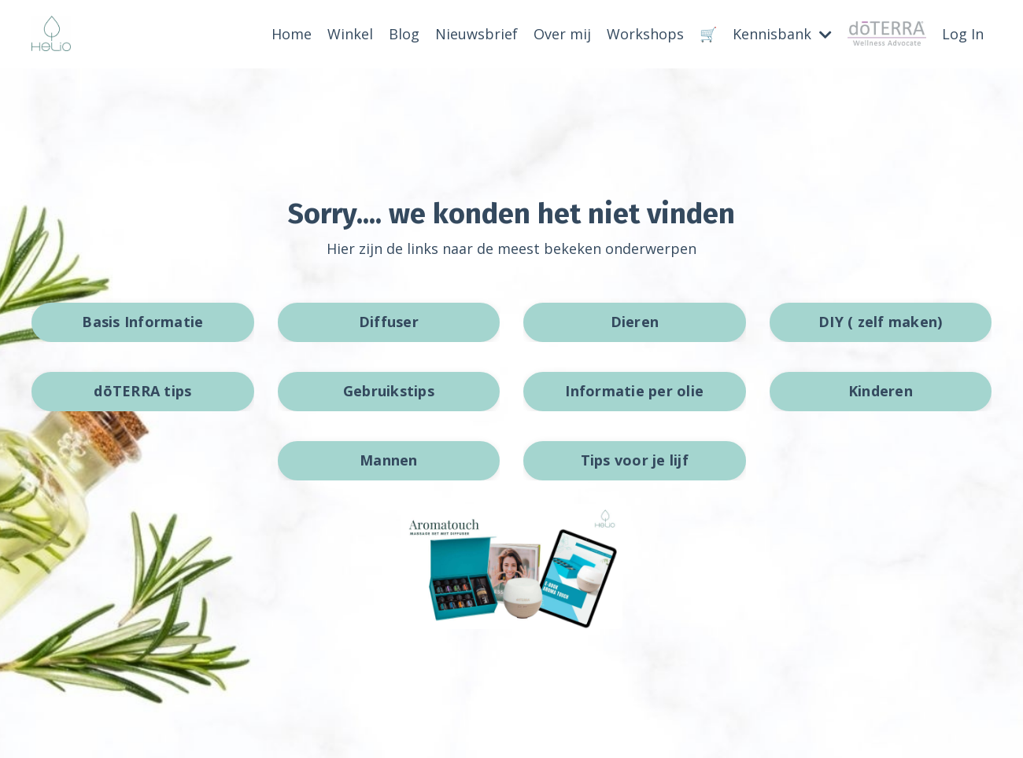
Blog (404, 33)
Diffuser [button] (389, 321)
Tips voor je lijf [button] (635, 460)
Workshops (645, 33)
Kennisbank (782, 33)
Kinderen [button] (880, 390)
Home (291, 33)
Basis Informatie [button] (142, 321)
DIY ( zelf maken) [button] (880, 321)
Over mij (562, 33)
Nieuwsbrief (476, 33)
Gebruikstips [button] (388, 390)
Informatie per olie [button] (634, 390)
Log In (963, 33)
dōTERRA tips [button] (142, 390)
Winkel (350, 33)
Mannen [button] (389, 460)
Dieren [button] (635, 321)
